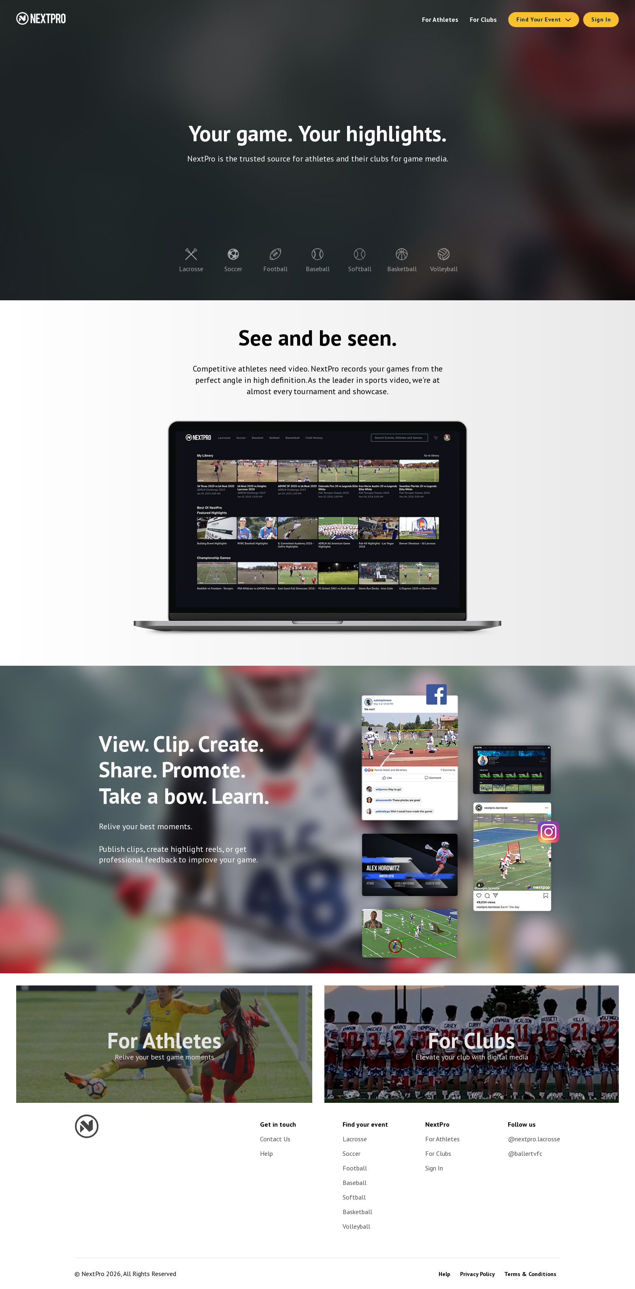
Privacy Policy (478, 1274)
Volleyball (356, 1226)
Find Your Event (543, 19)
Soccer (351, 1153)
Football (355, 1168)
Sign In (601, 19)
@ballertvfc (525, 1153)
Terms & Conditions (530, 1274)
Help (266, 1153)
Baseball (355, 1183)
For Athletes (440, 19)
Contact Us (275, 1139)
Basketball (357, 1212)
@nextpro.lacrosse (534, 1139)
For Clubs (483, 19)
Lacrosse (355, 1139)
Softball (354, 1197)
